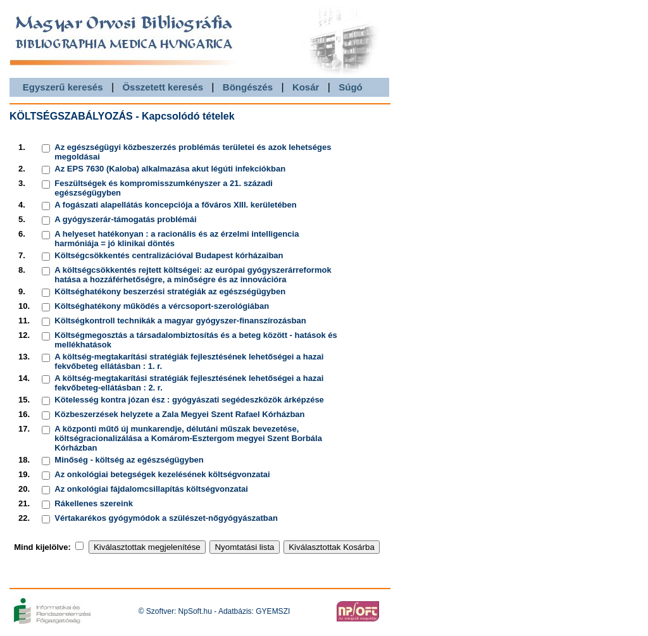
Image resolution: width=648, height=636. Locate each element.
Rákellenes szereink (93, 503)
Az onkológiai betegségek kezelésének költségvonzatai (162, 474)
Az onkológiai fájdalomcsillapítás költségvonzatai (151, 489)
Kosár (306, 87)
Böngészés (248, 87)
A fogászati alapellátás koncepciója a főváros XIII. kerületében (175, 204)
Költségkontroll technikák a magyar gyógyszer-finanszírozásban (180, 320)
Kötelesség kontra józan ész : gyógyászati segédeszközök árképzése (189, 399)
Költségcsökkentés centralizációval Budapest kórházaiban (168, 255)
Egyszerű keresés (63, 87)
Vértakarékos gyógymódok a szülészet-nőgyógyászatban (166, 518)
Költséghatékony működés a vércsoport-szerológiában (161, 306)
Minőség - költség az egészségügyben (129, 460)
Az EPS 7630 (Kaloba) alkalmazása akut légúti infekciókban (169, 168)
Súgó (351, 87)
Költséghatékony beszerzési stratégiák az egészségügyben (169, 291)
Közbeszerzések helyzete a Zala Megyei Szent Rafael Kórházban (179, 414)
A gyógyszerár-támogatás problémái (125, 219)
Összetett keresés (162, 87)
